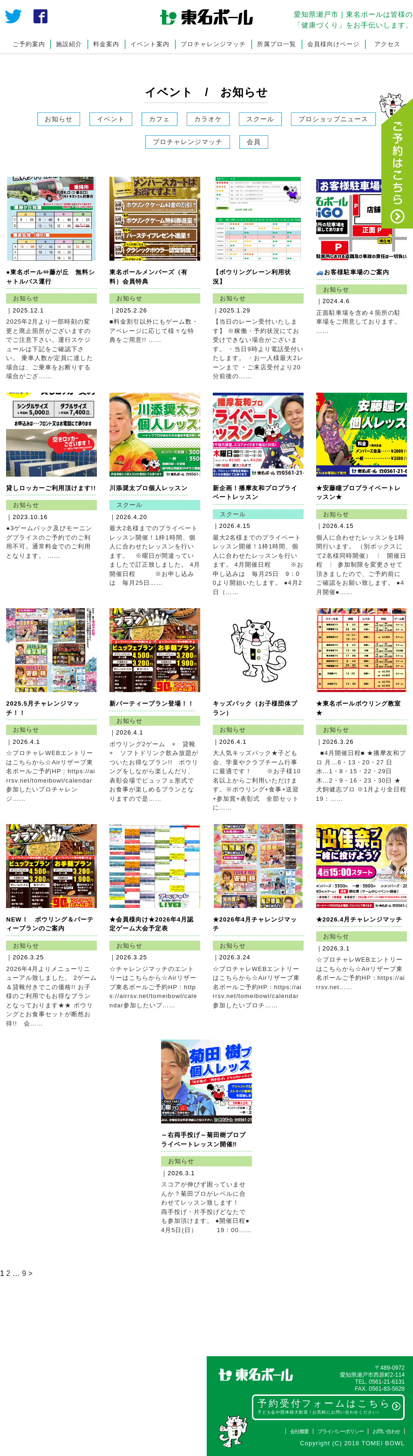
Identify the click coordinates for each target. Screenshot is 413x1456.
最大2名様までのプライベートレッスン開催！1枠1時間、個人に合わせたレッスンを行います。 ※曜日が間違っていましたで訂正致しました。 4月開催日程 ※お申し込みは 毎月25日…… (154, 555)
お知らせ (59, 119)
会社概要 (299, 1431)
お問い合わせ (386, 1431)
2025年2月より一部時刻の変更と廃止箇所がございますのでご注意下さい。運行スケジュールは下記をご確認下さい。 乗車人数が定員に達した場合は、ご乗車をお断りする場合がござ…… (49, 349)
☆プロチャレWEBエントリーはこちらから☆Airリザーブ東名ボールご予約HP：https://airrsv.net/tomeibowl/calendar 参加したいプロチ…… (257, 987)
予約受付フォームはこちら (329, 1406)
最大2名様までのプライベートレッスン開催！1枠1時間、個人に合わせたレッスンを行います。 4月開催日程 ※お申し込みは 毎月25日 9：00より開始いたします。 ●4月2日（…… (258, 565)
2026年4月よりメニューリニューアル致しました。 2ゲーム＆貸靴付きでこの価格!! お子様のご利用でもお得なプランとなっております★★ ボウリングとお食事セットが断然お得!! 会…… (51, 996)
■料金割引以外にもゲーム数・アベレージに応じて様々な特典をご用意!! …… (153, 330)
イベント (111, 119)
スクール (260, 119)
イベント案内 (149, 44)
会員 (254, 142)
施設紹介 (69, 44)
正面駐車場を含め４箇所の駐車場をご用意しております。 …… (358, 321)
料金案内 (106, 44)
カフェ (159, 119)
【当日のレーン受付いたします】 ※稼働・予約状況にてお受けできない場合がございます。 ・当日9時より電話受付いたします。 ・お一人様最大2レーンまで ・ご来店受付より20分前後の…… (258, 349)
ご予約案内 (29, 44)
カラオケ (208, 119)
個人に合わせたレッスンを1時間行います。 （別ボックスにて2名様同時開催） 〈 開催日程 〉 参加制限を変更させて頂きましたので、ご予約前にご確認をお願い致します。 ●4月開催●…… (361, 565)
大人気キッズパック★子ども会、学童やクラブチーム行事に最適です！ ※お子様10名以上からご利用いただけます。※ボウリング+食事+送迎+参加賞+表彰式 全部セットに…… (257, 780)
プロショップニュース (333, 119)
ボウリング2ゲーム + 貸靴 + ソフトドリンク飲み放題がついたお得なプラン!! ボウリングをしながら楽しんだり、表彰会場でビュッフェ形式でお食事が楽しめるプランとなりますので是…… (155, 771)
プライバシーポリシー (341, 1431)
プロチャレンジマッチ (213, 44)
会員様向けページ (333, 44)
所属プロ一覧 (276, 44)
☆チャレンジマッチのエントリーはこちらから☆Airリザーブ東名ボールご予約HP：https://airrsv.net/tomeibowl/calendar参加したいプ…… (153, 987)
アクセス (387, 44)
